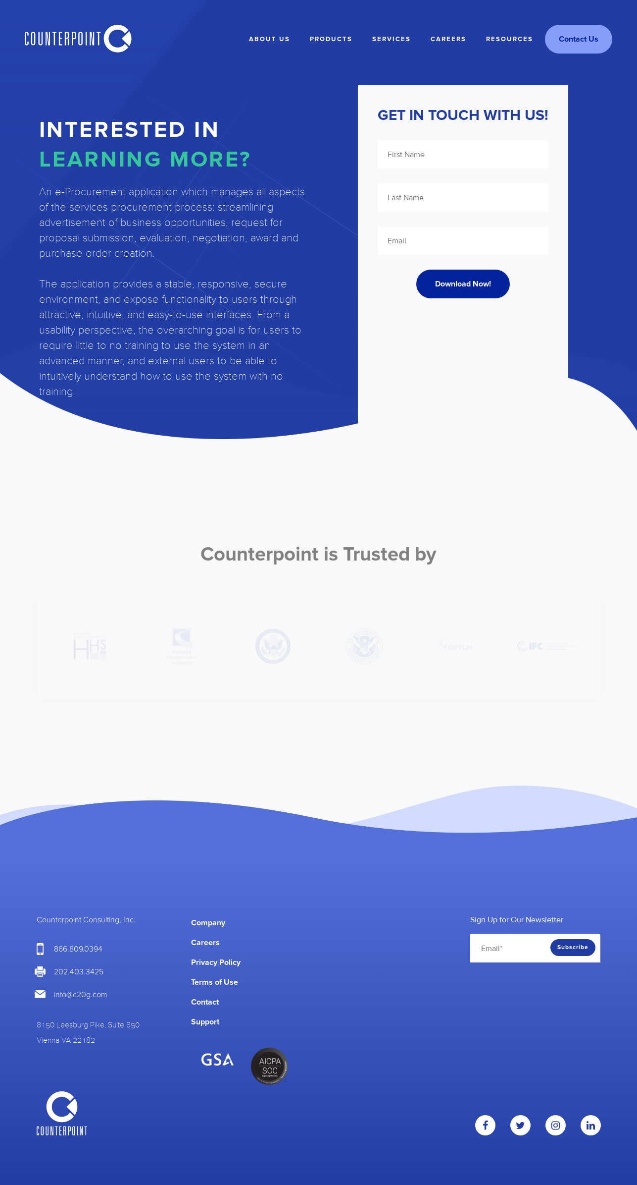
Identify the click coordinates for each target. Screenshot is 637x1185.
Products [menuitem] (331, 39)
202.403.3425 (78, 972)
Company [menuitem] (208, 923)
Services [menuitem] (391, 39)
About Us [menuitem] (269, 39)
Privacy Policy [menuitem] (216, 962)
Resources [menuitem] (509, 39)
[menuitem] (391, 918)
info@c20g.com (80, 995)
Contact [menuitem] (205, 1002)
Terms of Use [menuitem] (214, 982)
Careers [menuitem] (448, 39)
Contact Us (578, 39)
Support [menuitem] (205, 1022)
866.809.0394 (78, 949)
